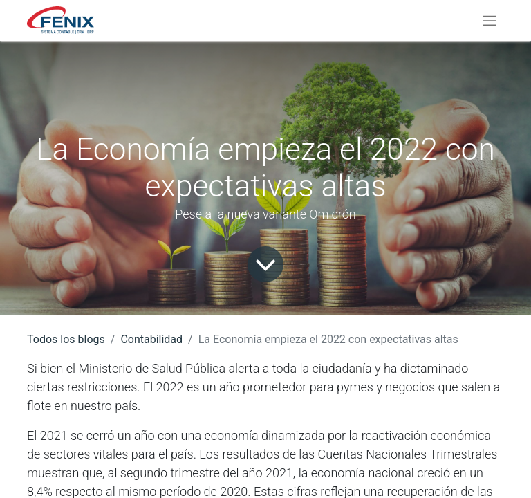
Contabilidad (151, 339)
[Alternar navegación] (489, 20)
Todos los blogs (66, 339)
